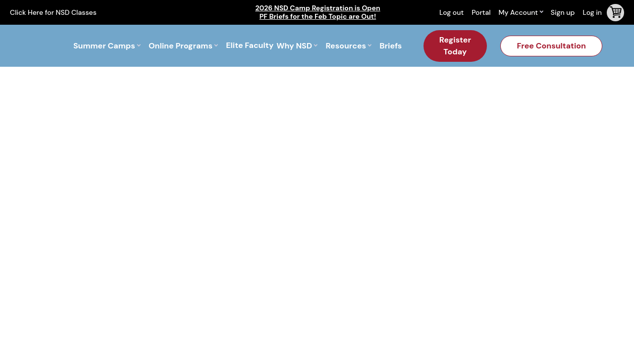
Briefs (390, 46)
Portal (481, 12)
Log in (592, 12)
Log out (451, 12)
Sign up (563, 12)
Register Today (455, 46)
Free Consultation (551, 46)
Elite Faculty (249, 46)
